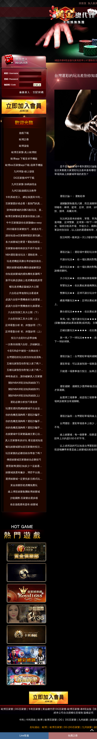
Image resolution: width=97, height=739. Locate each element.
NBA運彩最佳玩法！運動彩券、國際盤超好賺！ (24, 255)
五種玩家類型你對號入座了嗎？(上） (24, 370)
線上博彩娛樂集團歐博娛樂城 (24, 491)
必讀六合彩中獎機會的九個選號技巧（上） (24, 306)
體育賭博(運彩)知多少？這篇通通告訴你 (24, 467)
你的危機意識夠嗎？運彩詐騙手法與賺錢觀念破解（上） (24, 428)
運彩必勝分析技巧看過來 (23, 402)
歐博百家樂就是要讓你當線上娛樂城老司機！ (24, 217)
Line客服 (24, 735)
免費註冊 (73, 735)
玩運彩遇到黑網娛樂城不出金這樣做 (24, 409)
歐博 (40, 719)
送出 (24, 92)
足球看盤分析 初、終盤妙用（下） (24, 325)
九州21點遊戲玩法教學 (24, 190)
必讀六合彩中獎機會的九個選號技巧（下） (24, 300)
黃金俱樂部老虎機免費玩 (23, 485)
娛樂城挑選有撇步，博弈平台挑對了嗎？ (24, 473)
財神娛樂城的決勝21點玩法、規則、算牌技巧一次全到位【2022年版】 (24, 210)
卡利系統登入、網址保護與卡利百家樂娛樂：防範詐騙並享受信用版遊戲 (24, 198)
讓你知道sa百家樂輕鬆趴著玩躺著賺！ (24, 236)
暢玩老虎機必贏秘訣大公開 (24, 286)
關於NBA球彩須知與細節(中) (24, 389)
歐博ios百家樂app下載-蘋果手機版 (24, 165)
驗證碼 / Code (10, 85)
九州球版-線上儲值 (24, 171)
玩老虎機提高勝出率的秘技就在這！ (24, 262)
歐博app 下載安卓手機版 (24, 158)
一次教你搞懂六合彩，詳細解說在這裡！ (24, 345)
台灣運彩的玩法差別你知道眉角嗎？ (24, 358)
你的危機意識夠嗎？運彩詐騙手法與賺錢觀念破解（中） (24, 422)
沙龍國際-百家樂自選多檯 (24, 498)
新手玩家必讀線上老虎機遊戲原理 (24, 280)
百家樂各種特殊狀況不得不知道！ (24, 248)
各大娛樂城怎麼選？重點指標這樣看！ (24, 242)
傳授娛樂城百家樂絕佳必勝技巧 (24, 459)
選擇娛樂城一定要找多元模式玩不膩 (24, 479)
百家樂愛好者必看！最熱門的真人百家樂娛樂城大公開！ (24, 204)
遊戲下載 (24, 133)
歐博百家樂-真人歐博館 (24, 152)
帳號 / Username (11, 73)
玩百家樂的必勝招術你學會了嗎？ (24, 453)
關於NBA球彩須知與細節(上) (24, 395)
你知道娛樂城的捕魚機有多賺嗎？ (24, 274)
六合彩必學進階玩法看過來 (24, 293)
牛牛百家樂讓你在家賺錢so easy (24, 222)
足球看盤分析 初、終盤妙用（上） (24, 331)
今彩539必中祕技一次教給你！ (24, 350)
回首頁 (82, 3)
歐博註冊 (24, 139)
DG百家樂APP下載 (23, 178)
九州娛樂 (83, 719)
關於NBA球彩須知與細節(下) (24, 382)
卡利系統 (31, 719)
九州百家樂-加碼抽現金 (24, 184)
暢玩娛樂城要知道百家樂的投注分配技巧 (24, 447)
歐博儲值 (24, 146)
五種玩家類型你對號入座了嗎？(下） (24, 364)
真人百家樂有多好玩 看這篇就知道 (24, 440)
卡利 (21, 719)
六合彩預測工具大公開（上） (24, 318)
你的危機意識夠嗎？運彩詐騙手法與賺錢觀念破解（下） (24, 415)
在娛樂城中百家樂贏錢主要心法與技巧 (24, 435)
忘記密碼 (37, 92)
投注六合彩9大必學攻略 (24, 338)
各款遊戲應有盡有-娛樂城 (24, 504)
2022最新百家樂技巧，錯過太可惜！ (24, 230)
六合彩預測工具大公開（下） (24, 312)
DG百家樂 (70, 719)
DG (61, 719)
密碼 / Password (11, 79)
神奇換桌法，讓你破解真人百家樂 (24, 376)
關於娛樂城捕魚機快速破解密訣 (24, 267)
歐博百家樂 (51, 719)
